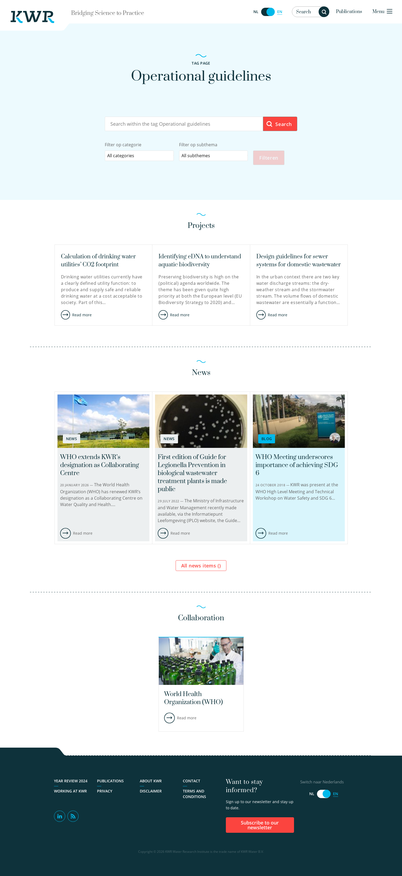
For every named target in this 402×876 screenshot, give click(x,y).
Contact (191, 781)
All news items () (201, 566)
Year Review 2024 (70, 781)
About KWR (151, 781)
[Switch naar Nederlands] (268, 12)
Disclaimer (151, 791)
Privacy (104, 791)
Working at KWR (70, 791)
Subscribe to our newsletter (260, 825)
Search (279, 124)
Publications (349, 12)
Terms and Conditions (194, 794)
